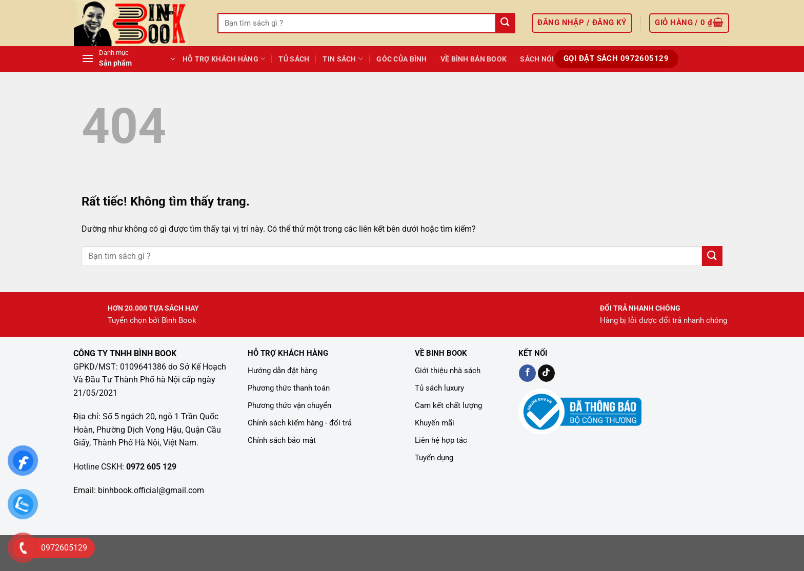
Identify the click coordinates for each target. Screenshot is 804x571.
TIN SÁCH (343, 59)
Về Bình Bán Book (473, 59)
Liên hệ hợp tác (441, 440)
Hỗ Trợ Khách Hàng (224, 59)
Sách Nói (537, 59)
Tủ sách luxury (439, 388)
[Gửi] (504, 23)
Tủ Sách (293, 59)
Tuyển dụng (434, 457)
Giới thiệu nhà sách (447, 370)
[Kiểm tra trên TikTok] (546, 373)
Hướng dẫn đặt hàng (282, 370)
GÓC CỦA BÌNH (401, 59)
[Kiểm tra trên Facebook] (527, 373)
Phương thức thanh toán (289, 388)
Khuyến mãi (434, 422)
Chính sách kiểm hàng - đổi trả (300, 422)
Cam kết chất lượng (448, 405)
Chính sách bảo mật (282, 440)
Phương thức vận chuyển (289, 405)
